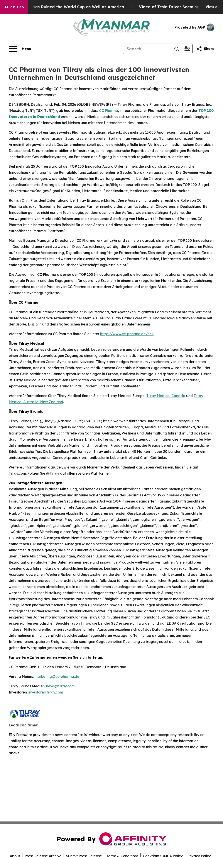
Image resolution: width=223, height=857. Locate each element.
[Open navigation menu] (20, 48)
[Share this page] (205, 48)
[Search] (147, 49)
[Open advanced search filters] (187, 49)
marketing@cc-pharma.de (56, 676)
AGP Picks (14, 7)
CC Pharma (108, 110)
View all (212, 7)
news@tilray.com (60, 686)
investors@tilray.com (45, 692)
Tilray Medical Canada (165, 396)
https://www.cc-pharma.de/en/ (127, 334)
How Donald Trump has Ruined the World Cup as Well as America (66, 6)
